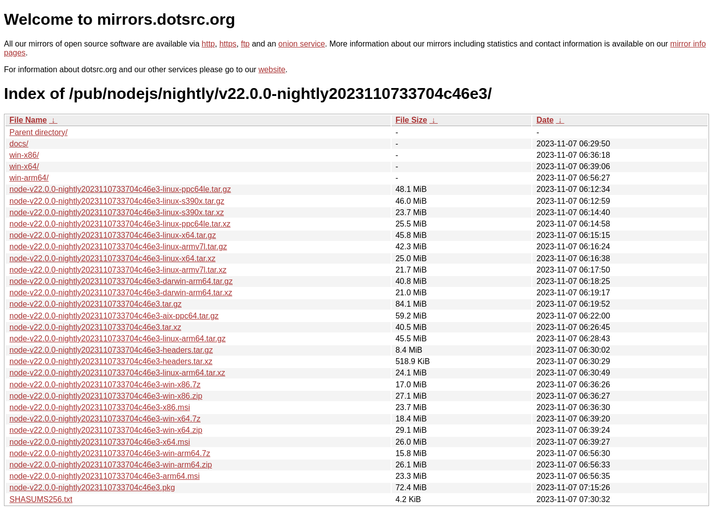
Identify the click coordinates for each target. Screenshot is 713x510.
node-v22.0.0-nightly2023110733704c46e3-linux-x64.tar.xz (112, 258)
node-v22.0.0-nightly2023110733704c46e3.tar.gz (95, 304)
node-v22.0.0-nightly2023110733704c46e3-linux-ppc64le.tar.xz (120, 224)
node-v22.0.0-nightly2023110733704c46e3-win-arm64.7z (109, 453)
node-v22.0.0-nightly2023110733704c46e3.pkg (92, 487)
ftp (245, 44)
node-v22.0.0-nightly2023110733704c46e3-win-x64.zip (106, 430)
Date (545, 120)
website (271, 69)
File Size (411, 120)
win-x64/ (24, 166)
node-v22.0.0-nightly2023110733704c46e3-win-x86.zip (106, 396)
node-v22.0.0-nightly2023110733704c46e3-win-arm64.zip (110, 465)
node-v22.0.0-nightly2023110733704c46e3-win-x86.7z (105, 384)
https (228, 44)
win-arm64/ (29, 178)
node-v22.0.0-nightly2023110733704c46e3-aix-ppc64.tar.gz (114, 316)
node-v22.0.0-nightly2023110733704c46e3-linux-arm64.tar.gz (117, 338)
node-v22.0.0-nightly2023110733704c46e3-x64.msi (99, 442)
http (208, 44)
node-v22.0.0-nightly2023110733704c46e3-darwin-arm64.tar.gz (121, 281)
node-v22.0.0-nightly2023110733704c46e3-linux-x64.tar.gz (112, 235)
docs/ (18, 143)
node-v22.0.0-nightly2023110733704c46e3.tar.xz (95, 327)
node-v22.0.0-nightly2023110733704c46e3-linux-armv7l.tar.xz (118, 270)
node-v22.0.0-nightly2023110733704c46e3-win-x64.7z (105, 419)
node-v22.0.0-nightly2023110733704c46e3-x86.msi (99, 407)
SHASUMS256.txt (40, 499)
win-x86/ (24, 155)
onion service (301, 44)
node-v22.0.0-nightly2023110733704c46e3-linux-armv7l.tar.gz (118, 246)
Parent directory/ (38, 132)
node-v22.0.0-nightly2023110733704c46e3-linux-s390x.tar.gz (116, 201)
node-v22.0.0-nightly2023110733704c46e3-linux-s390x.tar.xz (116, 212)
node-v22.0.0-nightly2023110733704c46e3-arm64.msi (104, 476)
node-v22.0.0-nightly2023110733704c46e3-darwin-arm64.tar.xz (120, 292)
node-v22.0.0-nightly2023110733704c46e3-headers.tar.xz (110, 361)
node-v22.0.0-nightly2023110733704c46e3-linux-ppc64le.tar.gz (120, 189)
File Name (28, 120)
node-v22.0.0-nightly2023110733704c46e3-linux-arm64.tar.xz (117, 373)
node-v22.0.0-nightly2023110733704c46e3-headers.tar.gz (111, 350)
